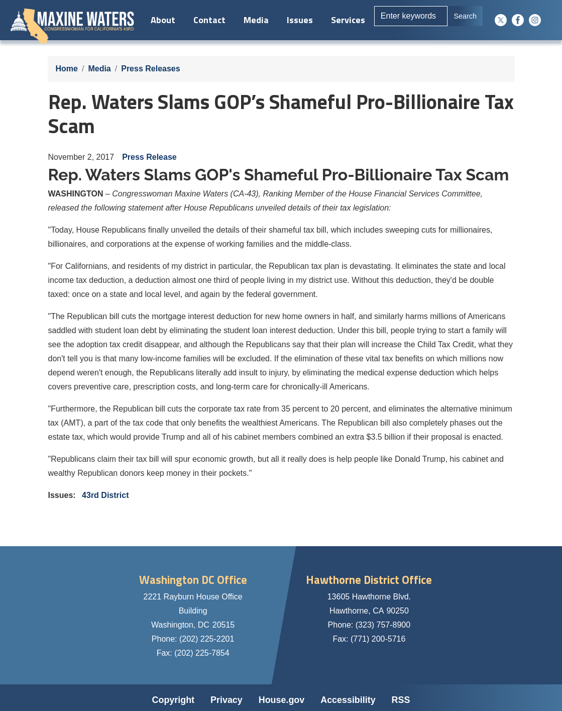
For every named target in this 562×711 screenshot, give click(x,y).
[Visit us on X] (503, 20)
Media (99, 68)
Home (67, 68)
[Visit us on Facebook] (520, 20)
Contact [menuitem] (208, 20)
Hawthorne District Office (369, 579)
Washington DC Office (193, 579)
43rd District (105, 495)
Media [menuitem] (254, 20)
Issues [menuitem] (298, 20)
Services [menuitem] (346, 20)
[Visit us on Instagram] (537, 20)
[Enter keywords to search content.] (410, 16)
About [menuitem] (161, 20)
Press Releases (150, 68)
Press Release (149, 157)
